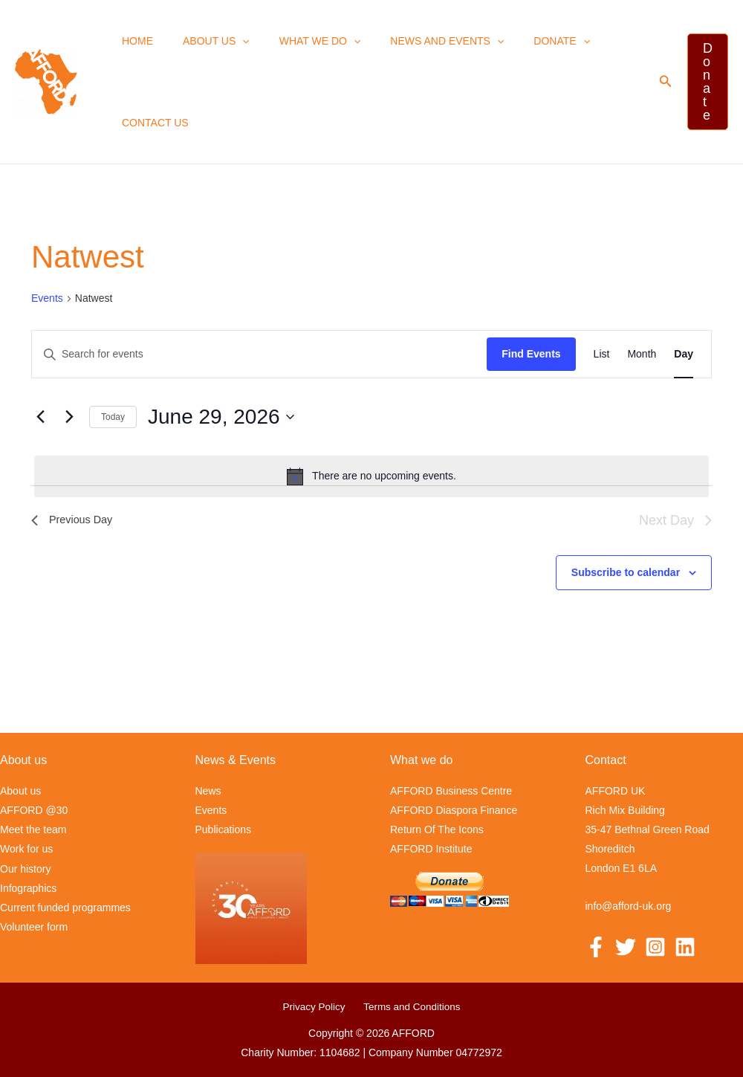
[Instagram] (655, 946)
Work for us (26, 849)
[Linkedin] (685, 946)
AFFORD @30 (34, 810)
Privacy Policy (316, 1006)
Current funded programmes (65, 907)
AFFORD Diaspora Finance (453, 810)
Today (113, 417)
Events (47, 298)
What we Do (298, 41)
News (208, 791)
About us (202, 41)
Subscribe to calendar (625, 572)
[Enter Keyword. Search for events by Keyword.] (259, 354)
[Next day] (69, 417)
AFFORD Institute (431, 849)
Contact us (150, 123)
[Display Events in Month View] (641, 354)
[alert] (371, 476)
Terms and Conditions (409, 1006)
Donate (521, 41)
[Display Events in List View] (602, 354)
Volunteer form (34, 926)
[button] (229, 41)
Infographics (28, 887)
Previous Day (75, 520)
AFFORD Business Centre (451, 791)
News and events (416, 41)
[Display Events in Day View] (683, 354)
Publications (223, 829)
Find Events (531, 354)
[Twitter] (625, 946)
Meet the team (33, 829)
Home (133, 41)
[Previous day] (40, 417)
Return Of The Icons (437, 829)
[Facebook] (595, 946)
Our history (25, 868)
